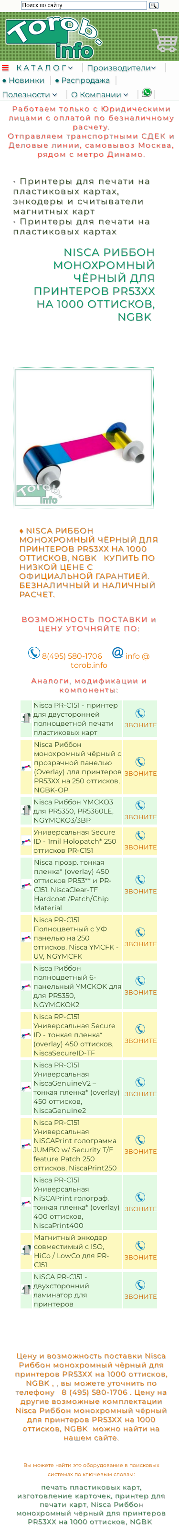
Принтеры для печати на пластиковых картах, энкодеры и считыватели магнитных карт (81, 196)
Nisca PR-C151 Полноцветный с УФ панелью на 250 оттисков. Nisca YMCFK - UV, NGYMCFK (76, 938)
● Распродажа (84, 80)
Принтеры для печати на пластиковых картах (81, 226)
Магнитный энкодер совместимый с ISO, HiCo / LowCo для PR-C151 (71, 1251)
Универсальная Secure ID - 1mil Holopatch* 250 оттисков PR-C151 (74, 841)
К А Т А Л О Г (42, 67)
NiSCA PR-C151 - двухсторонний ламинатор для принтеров (61, 1290)
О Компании (97, 94)
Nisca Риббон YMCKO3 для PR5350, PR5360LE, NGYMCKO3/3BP (73, 811)
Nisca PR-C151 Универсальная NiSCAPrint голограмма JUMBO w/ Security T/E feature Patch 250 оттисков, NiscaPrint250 (76, 1145)
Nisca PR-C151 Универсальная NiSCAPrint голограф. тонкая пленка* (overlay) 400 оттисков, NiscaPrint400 (76, 1203)
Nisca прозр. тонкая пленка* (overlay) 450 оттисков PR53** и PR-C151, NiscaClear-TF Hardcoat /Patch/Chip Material (73, 885)
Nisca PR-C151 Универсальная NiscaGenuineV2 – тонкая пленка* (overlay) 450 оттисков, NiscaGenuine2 (76, 1088)
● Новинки (25, 80)
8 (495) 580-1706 (93, 1392)
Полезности (27, 94)
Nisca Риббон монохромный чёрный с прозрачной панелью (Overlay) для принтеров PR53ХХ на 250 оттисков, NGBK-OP (78, 767)
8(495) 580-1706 (65, 656)
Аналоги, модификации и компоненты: (89, 685)
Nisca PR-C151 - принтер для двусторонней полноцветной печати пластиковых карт (75, 719)
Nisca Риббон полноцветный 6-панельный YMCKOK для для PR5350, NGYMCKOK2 (77, 986)
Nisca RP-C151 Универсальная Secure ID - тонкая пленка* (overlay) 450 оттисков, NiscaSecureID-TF (74, 1034)
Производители (119, 67)
